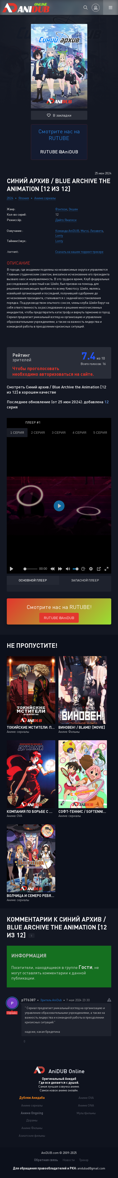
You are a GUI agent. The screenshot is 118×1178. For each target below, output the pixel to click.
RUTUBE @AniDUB (59, 151)
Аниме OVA (86, 1098)
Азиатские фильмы (32, 1135)
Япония (24, 198)
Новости (68, 1160)
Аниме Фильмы (31, 1128)
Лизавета (96, 231)
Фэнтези (61, 209)
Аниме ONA (86, 1105)
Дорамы (31, 1120)
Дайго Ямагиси (65, 220)
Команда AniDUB (67, 231)
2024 (10, 198)
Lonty (59, 235)
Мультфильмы (86, 1113)
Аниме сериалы (45, 198)
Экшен (73, 209)
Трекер (83, 1160)
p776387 (28, 1000)
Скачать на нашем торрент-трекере (79, 252)
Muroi (85, 231)
